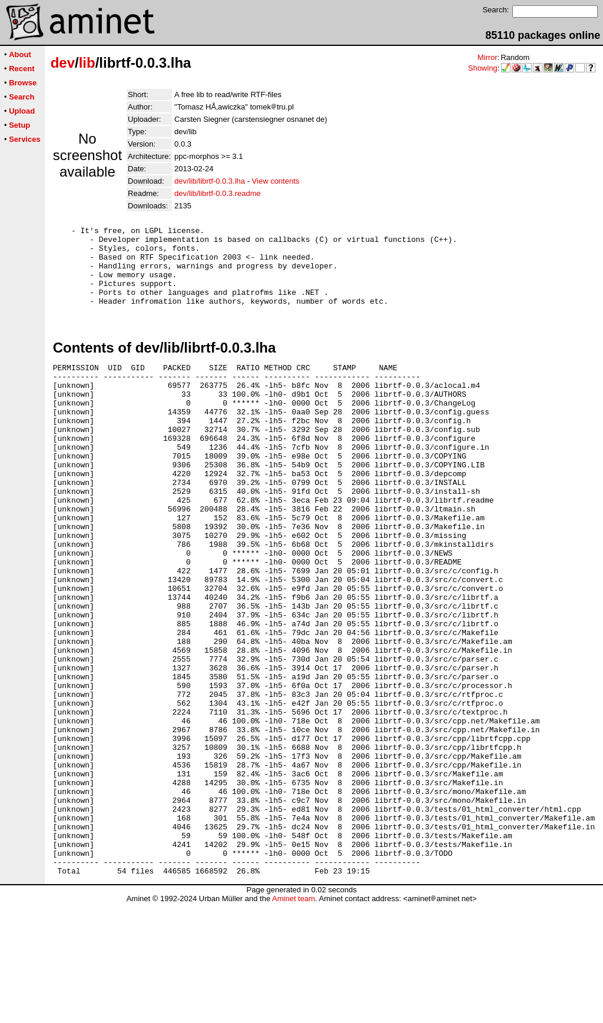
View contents (276, 181)
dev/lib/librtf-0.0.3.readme (217, 193)
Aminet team (293, 1018)
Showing (483, 68)
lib (87, 63)
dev (63, 63)
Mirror (488, 57)
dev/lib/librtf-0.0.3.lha (209, 181)
